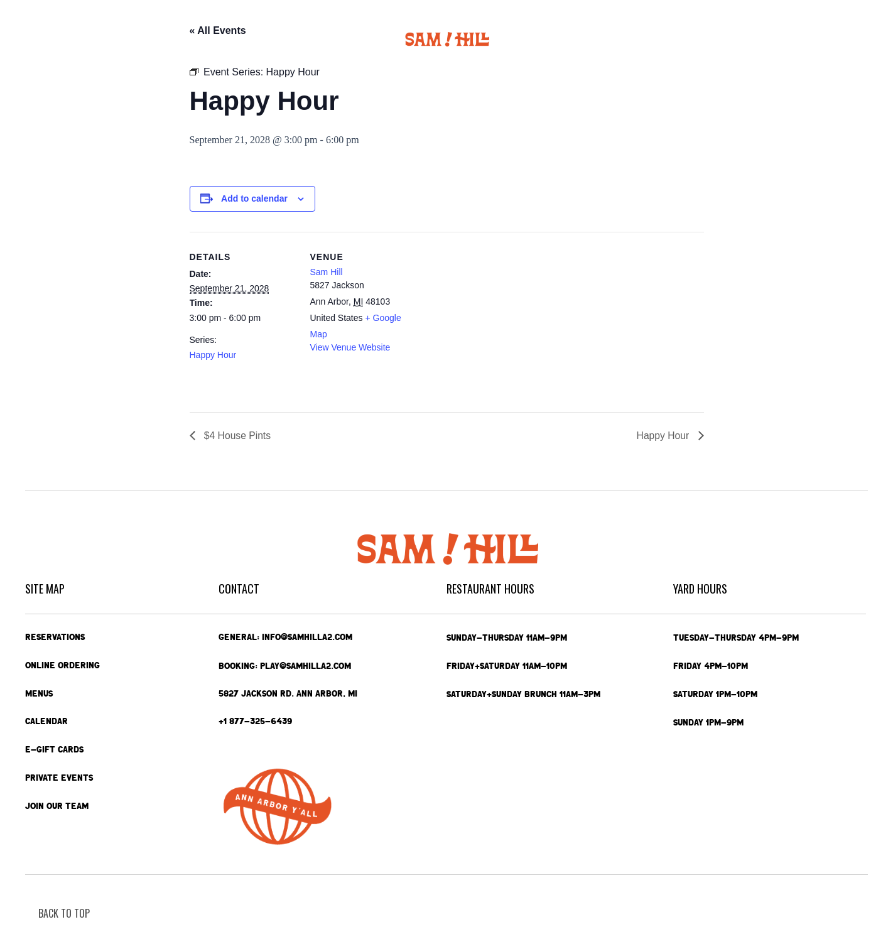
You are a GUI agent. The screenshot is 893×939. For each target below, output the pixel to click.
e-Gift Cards (722, 40)
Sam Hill (326, 272)
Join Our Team (57, 806)
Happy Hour (213, 355)
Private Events (637, 39)
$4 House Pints (237, 435)
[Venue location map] (497, 318)
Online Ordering (105, 39)
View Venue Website (350, 347)
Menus (178, 40)
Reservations (55, 637)
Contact (795, 40)
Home (40, 39)
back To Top (64, 913)
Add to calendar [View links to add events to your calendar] (254, 198)
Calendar (233, 39)
